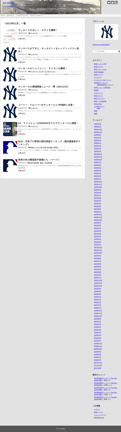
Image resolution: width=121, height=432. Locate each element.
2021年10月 (98, 253)
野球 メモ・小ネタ (100, 69)
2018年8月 (97, 354)
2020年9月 (97, 288)
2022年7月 (97, 228)
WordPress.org (99, 417)
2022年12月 (98, 214)
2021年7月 (97, 261)
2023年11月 (98, 184)
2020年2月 (97, 305)
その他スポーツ (99, 106)
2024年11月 (98, 157)
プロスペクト (98, 93)
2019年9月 (97, 319)
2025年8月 (97, 135)
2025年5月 (97, 143)
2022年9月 (97, 223)
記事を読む (22, 38)
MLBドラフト (98, 96)
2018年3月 (97, 360)
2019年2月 (97, 338)
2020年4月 (97, 299)
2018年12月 (98, 343)
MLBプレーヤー (99, 98)
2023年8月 (97, 192)
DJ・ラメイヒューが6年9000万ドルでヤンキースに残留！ (48, 123)
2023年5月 (97, 201)
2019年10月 (98, 316)
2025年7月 (97, 137)
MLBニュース (98, 74)
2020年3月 (97, 302)
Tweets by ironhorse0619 (101, 45)
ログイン (97, 409)
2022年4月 (97, 236)
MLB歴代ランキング (101, 83)
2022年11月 (98, 217)
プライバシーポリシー (36, 15)
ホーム (3, 15)
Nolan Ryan (98, 104)
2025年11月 (98, 132)
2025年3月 (97, 148)
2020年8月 (97, 291)
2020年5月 (97, 297)
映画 (95, 111)
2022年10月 (98, 220)
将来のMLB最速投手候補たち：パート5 (38, 159)
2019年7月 (97, 324)
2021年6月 (97, 264)
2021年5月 (97, 266)
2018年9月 (97, 352)
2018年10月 (98, 349)
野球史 (56, 147)
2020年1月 (97, 308)
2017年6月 (97, 368)
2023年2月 (97, 209)
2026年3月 (97, 126)
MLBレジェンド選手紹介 (102, 87)
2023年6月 (97, 198)
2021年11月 (98, 250)
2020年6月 (97, 294)
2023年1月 (97, 212)
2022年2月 (97, 242)
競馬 (95, 114)
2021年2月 (97, 275)
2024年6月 (97, 165)
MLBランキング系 (36, 147)
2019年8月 (97, 321)
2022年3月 (97, 239)
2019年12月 (98, 310)
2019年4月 (97, 332)
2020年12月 (98, 280)
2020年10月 (98, 286)
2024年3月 (97, 173)
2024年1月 (97, 179)
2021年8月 (97, 258)
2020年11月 (98, 283)
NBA (98, 108)
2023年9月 (97, 190)
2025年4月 (97, 146)
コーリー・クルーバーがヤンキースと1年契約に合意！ (46, 105)
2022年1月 (97, 244)
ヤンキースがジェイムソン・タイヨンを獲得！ (42, 68)
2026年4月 (97, 124)
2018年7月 (97, 357)
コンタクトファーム (22, 15)
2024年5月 (97, 168)
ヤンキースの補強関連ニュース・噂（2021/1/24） (44, 86)
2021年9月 (97, 255)
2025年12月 (98, 129)
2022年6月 (97, 231)
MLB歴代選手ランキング (105, 85)
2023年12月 (98, 181)
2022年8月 (97, 225)
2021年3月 (97, 272)
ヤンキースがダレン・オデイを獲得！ (38, 30)
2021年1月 (97, 277)
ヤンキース (34, 33)
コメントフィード (100, 415)
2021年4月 (97, 269)
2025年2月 (97, 151)
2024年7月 (97, 162)
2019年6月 (97, 327)
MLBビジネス (98, 66)
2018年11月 (98, 346)
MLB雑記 (9, 2)
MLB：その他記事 (46, 163)
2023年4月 (97, 203)
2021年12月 (98, 247)
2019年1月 (97, 341)
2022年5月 (97, 234)
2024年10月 (98, 159)
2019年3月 (97, 335)
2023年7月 (97, 195)
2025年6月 (97, 140)
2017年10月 (98, 365)
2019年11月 (98, 313)
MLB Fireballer (48, 147)
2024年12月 (98, 154)
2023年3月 (97, 206)
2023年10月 (98, 187)
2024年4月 (97, 170)
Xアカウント (10, 15)
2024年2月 (97, 176)
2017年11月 (98, 362)
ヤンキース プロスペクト (47, 71)
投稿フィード (98, 412)
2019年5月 (97, 330)
